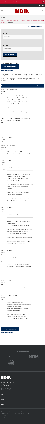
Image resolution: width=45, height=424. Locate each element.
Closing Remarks (13, 295)
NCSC (10, 280)
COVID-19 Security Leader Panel (17, 168)
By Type (5, 45)
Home (2, 20)
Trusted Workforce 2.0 (14, 258)
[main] (22, 184)
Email (3, 17)
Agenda (10, 22)
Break (10, 138)
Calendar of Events (12, 20)
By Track (5, 33)
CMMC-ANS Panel (13, 215)
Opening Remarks (13, 89)
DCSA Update (12, 145)
